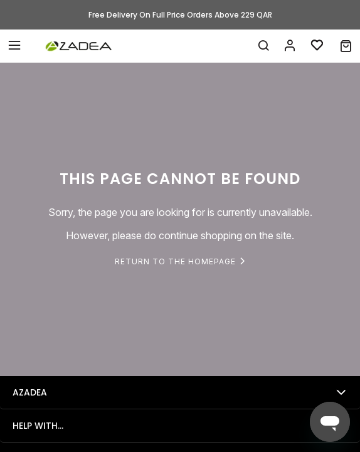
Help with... (38, 425)
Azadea (30, 392)
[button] (345, 46)
